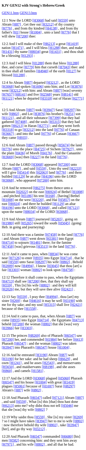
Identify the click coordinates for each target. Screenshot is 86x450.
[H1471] (17, 48)
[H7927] (68, 149)
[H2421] (67, 289)
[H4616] (35, 301)
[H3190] (69, 301)
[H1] (16, 32)
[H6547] (70, 335)
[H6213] (49, 44)
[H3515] (42, 246)
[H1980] (8, 223)
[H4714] (8, 242)
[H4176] (46, 153)
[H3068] (38, 20)
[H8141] (20, 94)
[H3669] (8, 157)
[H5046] (67, 405)
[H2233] (75, 168)
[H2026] (8, 289)
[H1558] (30, 309)
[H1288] (54, 48)
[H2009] (8, 266)
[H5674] (63, 145)
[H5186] (27, 196)
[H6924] (51, 192)
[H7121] (73, 208)
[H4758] (67, 270)
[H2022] (22, 192)
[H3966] (8, 328)
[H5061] (19, 386)
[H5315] (55, 122)
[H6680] (67, 436)
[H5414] (23, 172)
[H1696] (37, 86)
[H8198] (48, 367)
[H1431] (8, 52)
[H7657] (8, 94)
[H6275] (39, 188)
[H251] (69, 114)
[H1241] (15, 363)
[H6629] (64, 359)
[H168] (50, 196)
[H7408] (21, 122)
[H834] (54, 254)
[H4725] (39, 149)
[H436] (20, 153)
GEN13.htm (28, 13)
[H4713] (8, 281)
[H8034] (34, 52)
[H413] (78, 339)
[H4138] (51, 28)
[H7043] (64, 67)
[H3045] (53, 266)
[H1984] (51, 339)
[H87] (16, 24)
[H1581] (37, 371)
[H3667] (8, 134)
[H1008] (77, 192)
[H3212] (48, 24)
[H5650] (8, 367)
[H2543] (48, 363)
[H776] (7, 28)
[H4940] (42, 71)
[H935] (22, 137)
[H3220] (37, 200)
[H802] (14, 114)
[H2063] (42, 172)
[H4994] (28, 266)
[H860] (7, 371)
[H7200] (22, 36)
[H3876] (76, 86)
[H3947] (48, 110)
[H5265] (56, 219)
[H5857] (64, 200)
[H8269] (34, 335)
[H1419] (72, 44)
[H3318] (46, 98)
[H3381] (52, 238)
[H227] (35, 157)
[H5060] (64, 378)
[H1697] (48, 386)
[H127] (71, 71)
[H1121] (8, 98)
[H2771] (78, 98)
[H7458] (51, 234)
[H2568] (46, 94)
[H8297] (69, 110)
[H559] (63, 20)
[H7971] (8, 444)
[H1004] (35, 32)
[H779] (29, 67)
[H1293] (27, 56)
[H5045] (64, 223)
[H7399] (54, 118)
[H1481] (36, 242)
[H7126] (15, 258)
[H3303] (13, 270)
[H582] (14, 440)
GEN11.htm (10, 13)
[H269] (15, 301)
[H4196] (47, 176)
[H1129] (19, 176)
